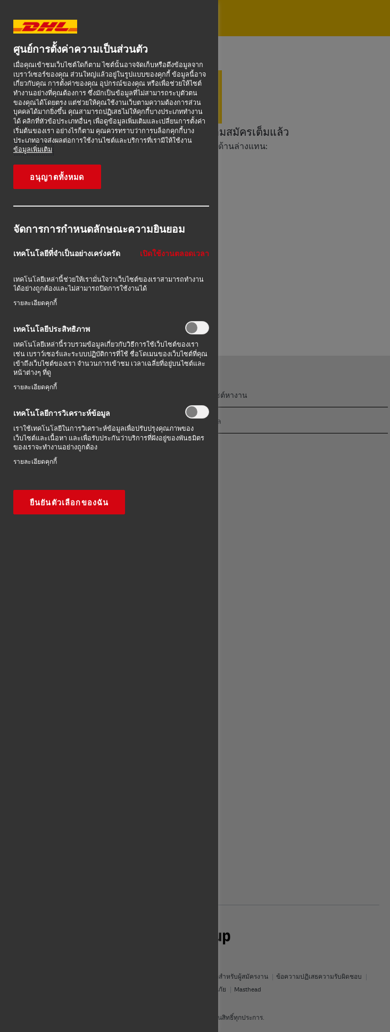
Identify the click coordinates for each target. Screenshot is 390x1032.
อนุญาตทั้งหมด (57, 176)
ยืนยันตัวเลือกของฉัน (69, 502)
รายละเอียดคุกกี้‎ (35, 302)
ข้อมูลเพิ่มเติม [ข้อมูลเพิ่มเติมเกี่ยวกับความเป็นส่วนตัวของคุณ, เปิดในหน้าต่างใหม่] (32, 149)
